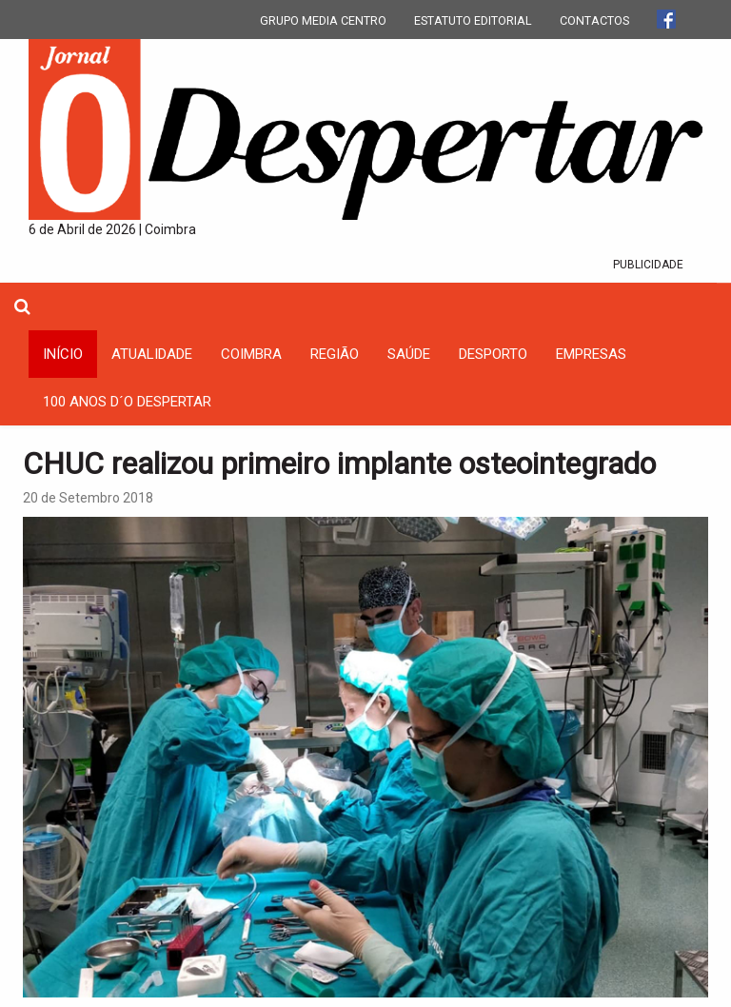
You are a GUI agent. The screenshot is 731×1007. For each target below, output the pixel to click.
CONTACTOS (594, 20)
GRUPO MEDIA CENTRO (323, 20)
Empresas (591, 354)
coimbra (251, 354)
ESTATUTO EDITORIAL (473, 20)
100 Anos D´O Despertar (127, 401)
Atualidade (151, 354)
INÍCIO (63, 354)
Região (334, 354)
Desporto (493, 354)
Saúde (408, 354)
